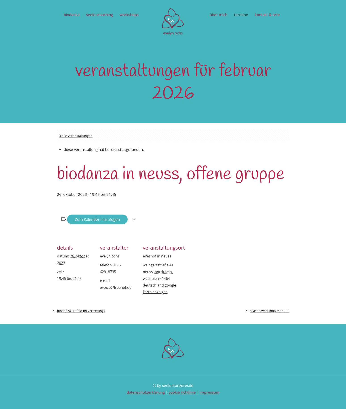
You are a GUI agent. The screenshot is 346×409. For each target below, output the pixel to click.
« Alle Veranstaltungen (76, 136)
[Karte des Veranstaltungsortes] (209, 267)
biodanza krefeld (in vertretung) (81, 311)
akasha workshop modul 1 (269, 311)
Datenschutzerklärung (146, 392)
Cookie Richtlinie (182, 392)
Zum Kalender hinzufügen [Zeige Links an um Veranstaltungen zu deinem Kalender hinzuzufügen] (97, 219)
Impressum (209, 392)
